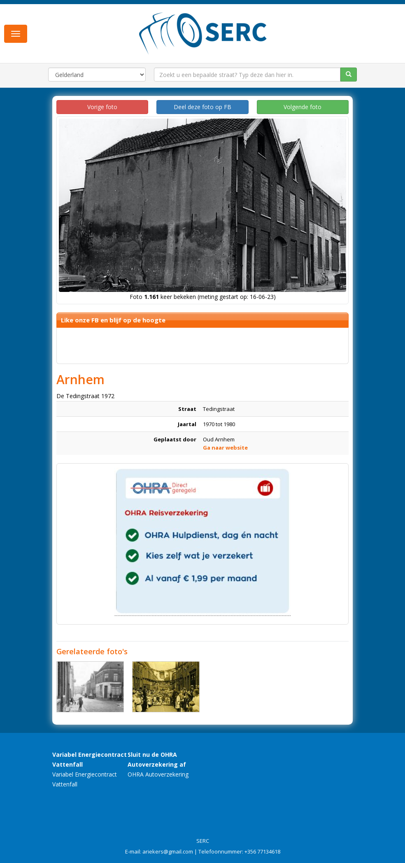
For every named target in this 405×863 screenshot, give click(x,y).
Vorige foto (102, 107)
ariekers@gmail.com (167, 851)
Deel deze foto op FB (202, 107)
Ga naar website (225, 447)
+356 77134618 (262, 851)
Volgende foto (302, 107)
